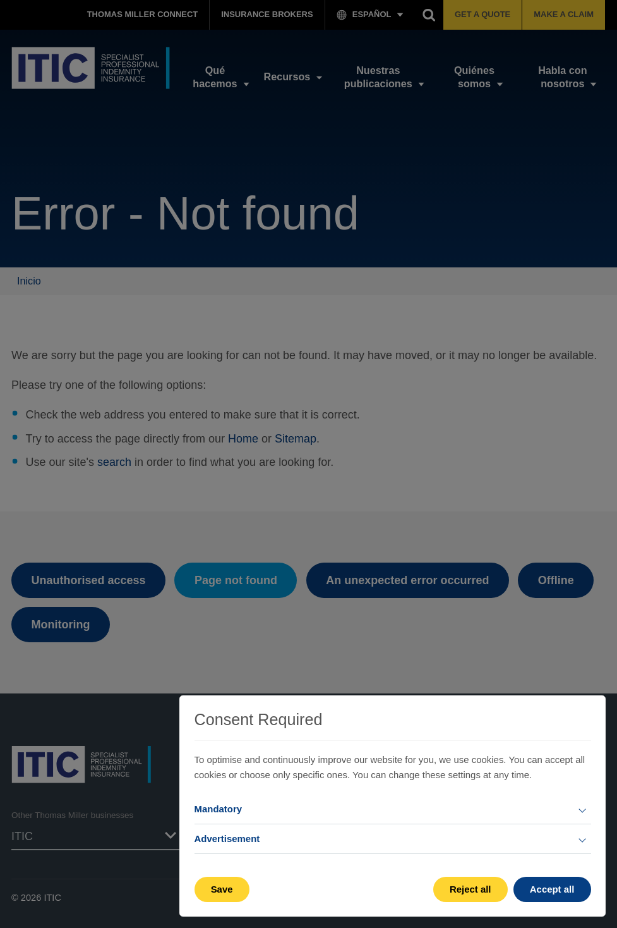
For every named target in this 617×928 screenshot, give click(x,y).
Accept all (552, 889)
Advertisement (227, 838)
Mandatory (219, 808)
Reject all (470, 889)
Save (222, 889)
